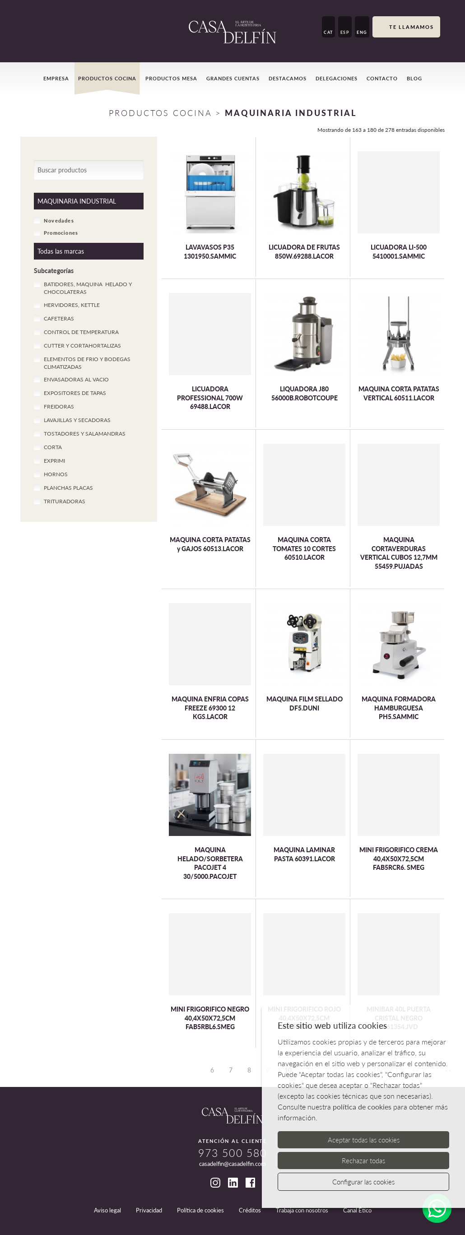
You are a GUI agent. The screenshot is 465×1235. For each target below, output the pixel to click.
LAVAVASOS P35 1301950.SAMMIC (210, 251)
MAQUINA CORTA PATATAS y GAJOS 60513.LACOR (210, 544)
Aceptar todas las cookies (364, 1140)
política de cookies (362, 1106)
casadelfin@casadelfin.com (232, 1163)
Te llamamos (406, 27)
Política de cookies (200, 1210)
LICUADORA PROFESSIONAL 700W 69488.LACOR (210, 397)
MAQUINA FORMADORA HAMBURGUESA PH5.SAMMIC (399, 707)
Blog (414, 78)
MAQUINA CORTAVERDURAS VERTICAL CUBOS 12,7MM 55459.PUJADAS (398, 553)
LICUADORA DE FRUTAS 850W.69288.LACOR (304, 251)
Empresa (56, 78)
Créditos (250, 1210)
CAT (328, 32)
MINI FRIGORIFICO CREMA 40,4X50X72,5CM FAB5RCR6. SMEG (398, 858)
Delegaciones (337, 78)
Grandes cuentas (233, 78)
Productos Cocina (160, 113)
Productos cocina (107, 78)
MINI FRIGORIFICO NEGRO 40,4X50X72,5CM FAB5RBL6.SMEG (210, 1018)
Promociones (56, 232)
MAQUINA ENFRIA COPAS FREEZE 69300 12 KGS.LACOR (210, 707)
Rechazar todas (363, 1160)
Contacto (382, 78)
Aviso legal (107, 1210)
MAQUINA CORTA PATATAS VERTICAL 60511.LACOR (398, 393)
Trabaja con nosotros (302, 1210)
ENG (362, 32)
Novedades (54, 220)
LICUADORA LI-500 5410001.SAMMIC (399, 251)
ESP (345, 32)
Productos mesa (171, 78)
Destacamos (288, 78)
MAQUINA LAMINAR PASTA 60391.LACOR (304, 854)
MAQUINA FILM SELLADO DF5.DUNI (304, 703)
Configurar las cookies (363, 1182)
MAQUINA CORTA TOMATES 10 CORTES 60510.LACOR (304, 548)
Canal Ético (357, 1210)
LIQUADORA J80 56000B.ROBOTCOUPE (304, 393)
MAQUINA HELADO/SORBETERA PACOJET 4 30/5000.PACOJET (210, 863)
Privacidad (149, 1210)
